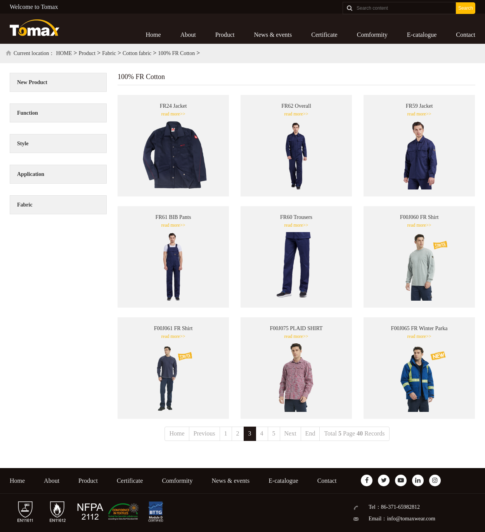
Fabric (109, 53)
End (310, 433)
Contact (465, 34)
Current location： (34, 53)
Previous (204, 433)
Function (27, 113)
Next (290, 433)
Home (153, 34)
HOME (64, 53)
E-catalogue (421, 34)
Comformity (372, 34)
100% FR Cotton (176, 53)
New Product (32, 82)
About (188, 34)
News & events (273, 34)
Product (225, 34)
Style (23, 143)
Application (30, 174)
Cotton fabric (137, 53)
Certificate (324, 34)
